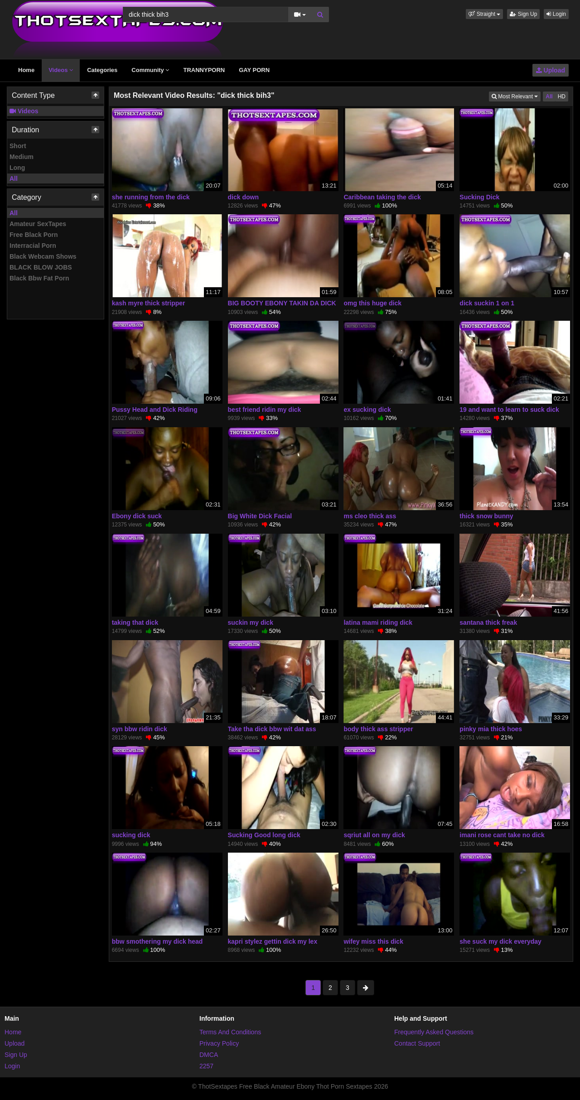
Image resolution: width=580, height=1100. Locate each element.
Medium (22, 156)
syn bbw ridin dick (139, 729)
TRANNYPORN (204, 70)
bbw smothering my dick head (157, 941)
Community (150, 70)
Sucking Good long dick (264, 835)
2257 (206, 1066)
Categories (102, 70)
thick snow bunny (486, 516)
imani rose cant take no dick (502, 835)
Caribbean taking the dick (381, 197)
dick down (243, 197)
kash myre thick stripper (148, 303)
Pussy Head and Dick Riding (155, 409)
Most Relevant (516, 96)
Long (17, 167)
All (14, 178)
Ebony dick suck (137, 516)
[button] (484, 14)
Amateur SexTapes (38, 223)
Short (18, 146)
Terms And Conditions (230, 1032)
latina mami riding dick (377, 622)
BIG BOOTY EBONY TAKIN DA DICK (282, 303)
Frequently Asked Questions (434, 1032)
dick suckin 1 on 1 (486, 303)
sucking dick (131, 835)
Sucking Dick (479, 197)
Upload (550, 70)
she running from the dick (151, 197)
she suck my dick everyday (500, 941)
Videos (60, 70)
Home (26, 70)
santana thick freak (488, 622)
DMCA (208, 1054)
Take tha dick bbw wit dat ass (272, 729)
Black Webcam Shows (43, 256)
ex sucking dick (367, 409)
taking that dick (135, 622)
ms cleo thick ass (369, 516)
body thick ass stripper (378, 729)
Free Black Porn (34, 234)
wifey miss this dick (373, 941)
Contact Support (417, 1043)
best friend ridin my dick (264, 409)
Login (556, 14)
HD (562, 96)
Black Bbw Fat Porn (39, 278)
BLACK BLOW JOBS (41, 267)
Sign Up (523, 14)
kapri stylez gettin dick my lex (273, 941)
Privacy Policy (219, 1043)
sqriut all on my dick (374, 835)
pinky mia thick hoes (490, 729)
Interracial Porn (33, 245)
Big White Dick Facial (260, 516)
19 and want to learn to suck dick (509, 409)
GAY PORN (254, 70)
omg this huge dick (372, 303)
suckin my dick (250, 622)
